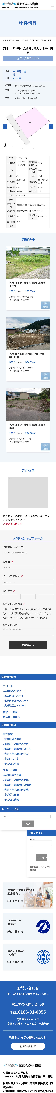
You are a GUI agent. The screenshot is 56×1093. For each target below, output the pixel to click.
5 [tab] (29, 148)
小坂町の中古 (11, 758)
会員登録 (34, 867)
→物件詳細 (45, 305)
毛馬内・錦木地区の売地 (17, 785)
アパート (8, 686)
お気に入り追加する (28, 58)
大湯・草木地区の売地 (16, 789)
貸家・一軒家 (10, 712)
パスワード (32, 846)
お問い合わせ (28, 1046)
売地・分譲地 (10, 770)
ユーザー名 (32, 839)
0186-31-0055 (32, 1012)
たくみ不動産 (8, 40)
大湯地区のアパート (15, 705)
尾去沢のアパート (14, 696)
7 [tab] (33, 148)
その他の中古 (11, 763)
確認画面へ (28, 645)
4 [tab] (27, 148)
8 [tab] (35, 148)
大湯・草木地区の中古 (16, 753)
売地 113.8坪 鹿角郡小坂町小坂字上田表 (33, 40)
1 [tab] (20, 148)
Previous (5, 126)
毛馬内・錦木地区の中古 (17, 749)
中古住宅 (8, 734)
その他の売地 (11, 799)
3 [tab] (24, 148)
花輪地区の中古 (12, 739)
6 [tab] (31, 148)
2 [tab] (22, 148)
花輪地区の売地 (12, 775)
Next (51, 126)
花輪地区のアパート (15, 691)
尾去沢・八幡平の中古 (16, 744)
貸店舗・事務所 (11, 717)
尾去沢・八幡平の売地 (16, 780)
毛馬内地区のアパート (16, 700)
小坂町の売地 (11, 794)
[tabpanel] (28, 126)
